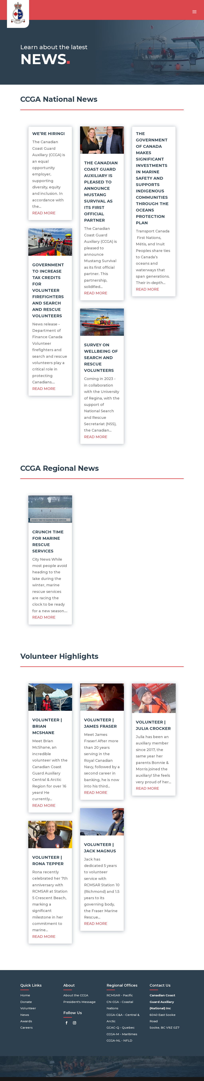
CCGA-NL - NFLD (119, 1040)
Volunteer (28, 1008)
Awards (26, 1021)
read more (43, 213)
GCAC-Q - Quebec (121, 1027)
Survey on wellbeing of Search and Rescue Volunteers (101, 358)
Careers (26, 1027)
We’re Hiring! (48, 133)
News (24, 1015)
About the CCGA (75, 995)
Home (25, 995)
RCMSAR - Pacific (120, 995)
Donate (26, 1002)
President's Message (79, 1002)
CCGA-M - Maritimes (122, 1034)
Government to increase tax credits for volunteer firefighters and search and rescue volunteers (48, 290)
